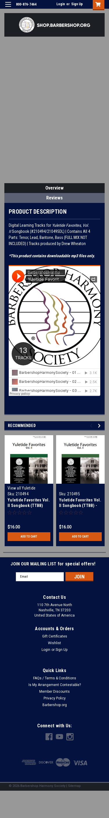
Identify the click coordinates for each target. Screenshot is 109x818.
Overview (54, 188)
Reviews (54, 198)
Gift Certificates (54, 636)
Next (100, 426)
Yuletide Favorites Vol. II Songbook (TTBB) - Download (80, 505)
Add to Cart (29, 536)
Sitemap (74, 786)
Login (60, 4)
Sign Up (77, 4)
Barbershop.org (54, 705)
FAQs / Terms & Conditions (54, 678)
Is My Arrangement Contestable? (54, 685)
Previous (92, 426)
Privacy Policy (55, 698)
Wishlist (54, 643)
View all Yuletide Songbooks (21, 490)
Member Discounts (54, 692)
